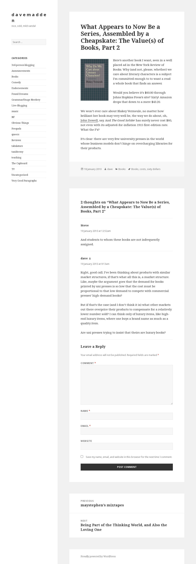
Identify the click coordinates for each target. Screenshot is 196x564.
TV (13, 169)
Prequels (16, 128)
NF (13, 117)
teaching (16, 157)
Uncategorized (20, 175)
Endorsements (20, 88)
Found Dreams (20, 94)
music (15, 111)
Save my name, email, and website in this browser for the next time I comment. (129, 457)
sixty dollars (154, 169)
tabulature (17, 146)
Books (15, 76)
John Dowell (89, 120)
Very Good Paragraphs (24, 180)
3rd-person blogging (23, 65)
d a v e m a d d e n (29, 17)
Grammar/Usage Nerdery (26, 99)
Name (85, 411)
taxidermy (17, 151)
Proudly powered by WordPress (98, 556)
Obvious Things (20, 122)
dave (110, 169)
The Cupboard (19, 163)
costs (143, 169)
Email (86, 426)
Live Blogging (19, 105)
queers (15, 134)
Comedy (16, 82)
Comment (88, 363)
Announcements (21, 70)
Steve (85, 225)
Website (86, 441)
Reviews (16, 140)
